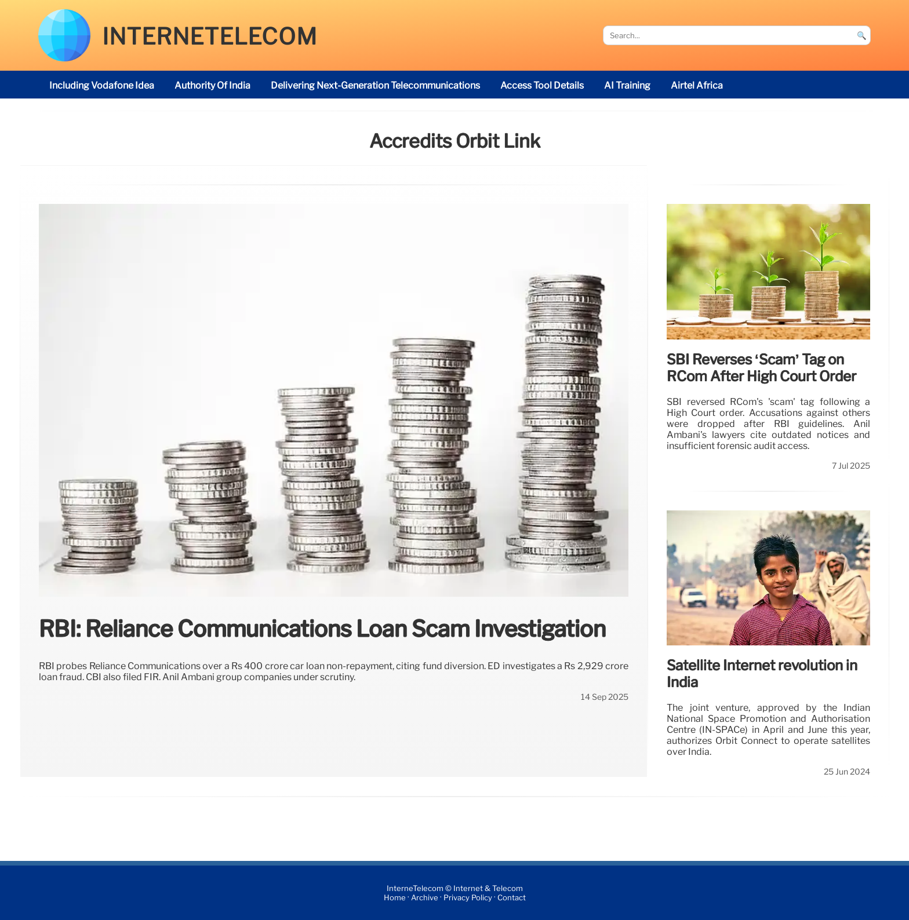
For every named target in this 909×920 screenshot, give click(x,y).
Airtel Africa (697, 85)
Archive (424, 897)
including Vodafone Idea (101, 85)
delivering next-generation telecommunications (375, 85)
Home (395, 897)
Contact (511, 897)
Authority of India (212, 85)
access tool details (542, 85)
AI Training (627, 85)
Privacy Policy (467, 897)
